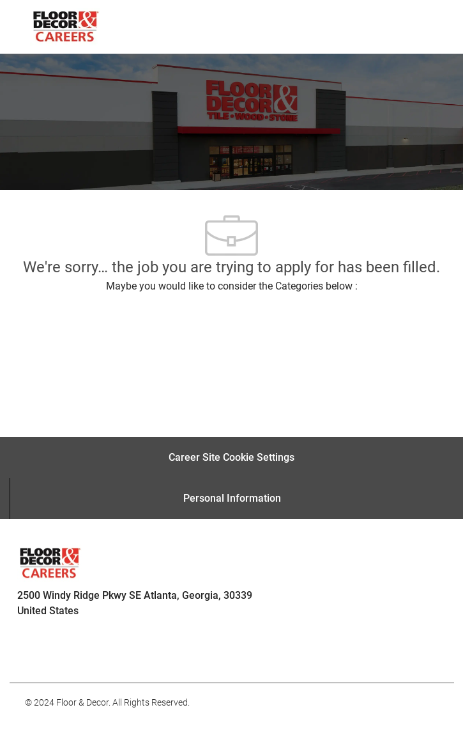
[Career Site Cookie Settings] (231, 457)
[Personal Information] (232, 498)
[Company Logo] (65, 26)
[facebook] (40, 654)
